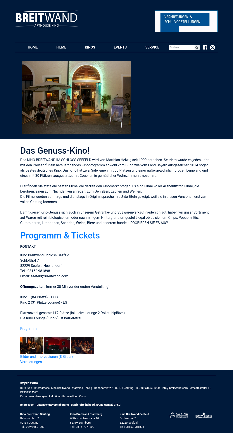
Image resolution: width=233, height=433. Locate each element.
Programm (28, 329)
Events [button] (125, 47)
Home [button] (37, 47)
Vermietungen (31, 362)
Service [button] (157, 47)
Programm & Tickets (60, 235)
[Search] (181, 47)
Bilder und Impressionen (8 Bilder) (46, 357)
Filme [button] (66, 47)
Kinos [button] (95, 47)
